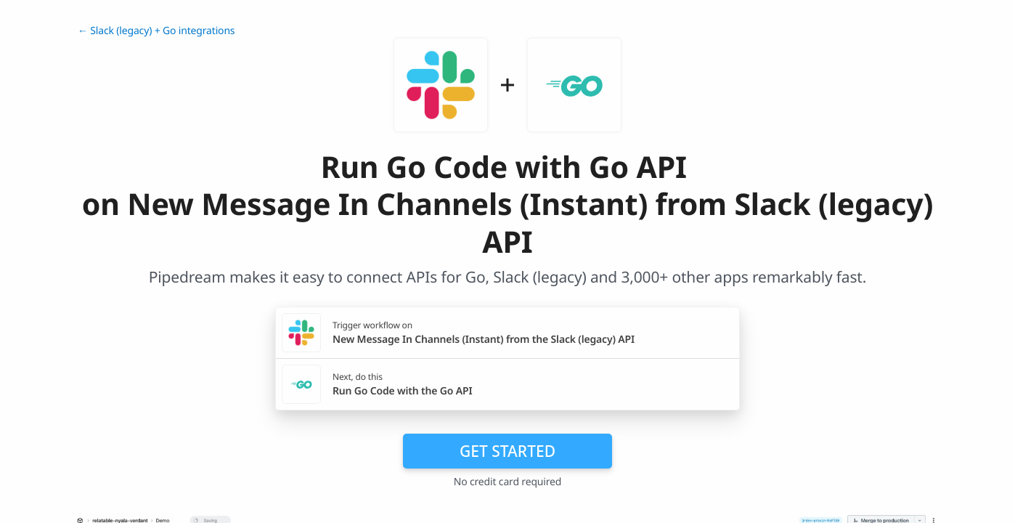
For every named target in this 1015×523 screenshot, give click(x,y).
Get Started (507, 451)
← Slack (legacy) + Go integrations (156, 31)
